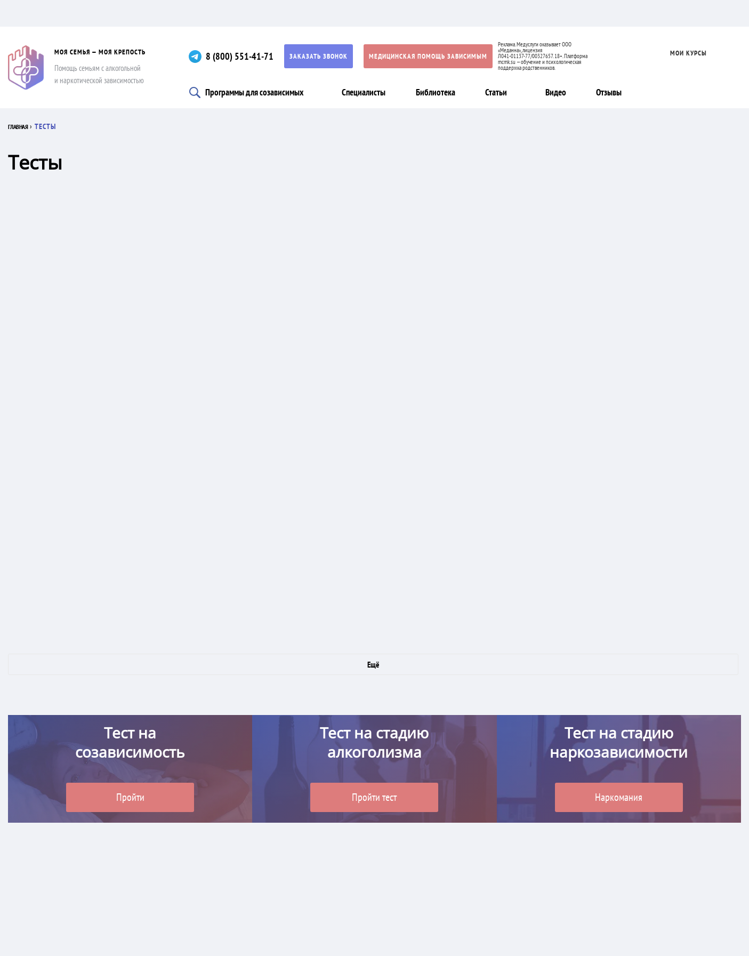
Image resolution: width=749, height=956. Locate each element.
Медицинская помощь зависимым (428, 56)
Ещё (373, 665)
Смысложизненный (655, 477)
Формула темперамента (147, 253)
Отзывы (609, 92)
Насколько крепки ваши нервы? (653, 365)
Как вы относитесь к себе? (410, 477)
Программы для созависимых (254, 92)
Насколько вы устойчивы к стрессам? (169, 477)
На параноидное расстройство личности (169, 365)
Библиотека (435, 92)
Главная (22, 126)
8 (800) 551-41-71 (239, 56)
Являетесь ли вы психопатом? (399, 365)
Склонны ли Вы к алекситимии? (401, 589)
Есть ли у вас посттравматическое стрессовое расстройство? (163, 589)
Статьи (496, 92)
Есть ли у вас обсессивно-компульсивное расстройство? (397, 253)
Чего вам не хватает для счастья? (658, 253)
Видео (555, 92)
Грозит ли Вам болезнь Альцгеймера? (663, 589)
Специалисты (363, 92)
